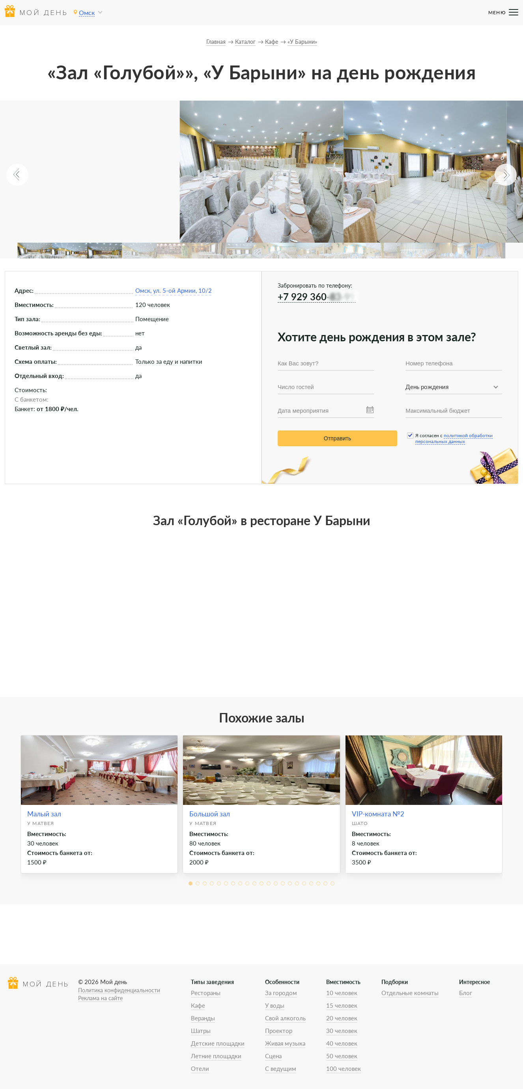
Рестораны (205, 992)
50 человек (341, 1055)
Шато (360, 823)
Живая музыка (285, 1043)
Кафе (198, 1005)
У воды (274, 1005)
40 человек (341, 1043)
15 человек (341, 1005)
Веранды (203, 1018)
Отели (200, 1068)
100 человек (343, 1068)
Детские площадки (218, 1043)
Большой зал (209, 814)
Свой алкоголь (285, 1018)
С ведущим (280, 1068)
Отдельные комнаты (410, 992)
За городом (281, 992)
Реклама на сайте (100, 998)
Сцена (273, 1055)
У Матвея (40, 823)
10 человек (341, 992)
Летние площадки (216, 1055)
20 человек (341, 1018)
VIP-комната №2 (378, 814)
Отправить (337, 438)
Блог (465, 992)
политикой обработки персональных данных (454, 438)
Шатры (201, 1030)
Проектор (278, 1030)
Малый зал (44, 814)
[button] (17, 175)
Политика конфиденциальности (119, 990)
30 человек (341, 1030)
